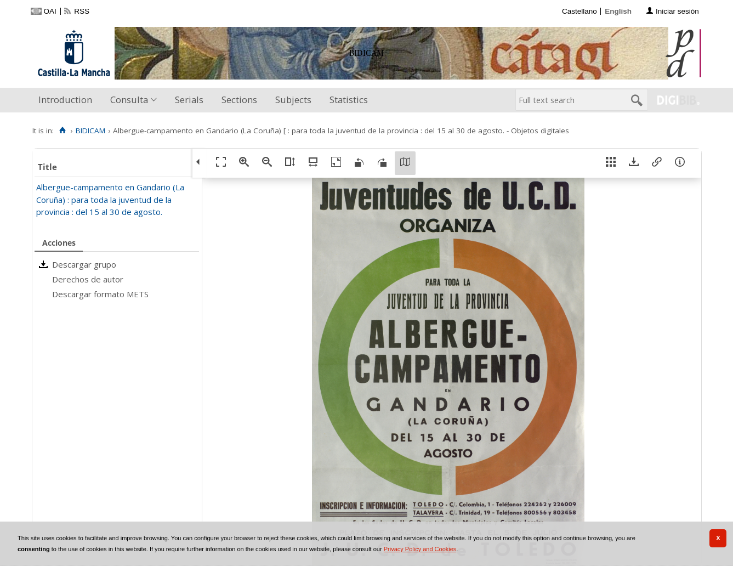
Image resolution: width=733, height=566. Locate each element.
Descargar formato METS (100, 293)
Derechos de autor (87, 279)
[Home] (62, 130)
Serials (189, 99)
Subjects (293, 99)
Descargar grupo (84, 264)
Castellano (579, 11)
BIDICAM (90, 130)
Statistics (348, 99)
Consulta (129, 99)
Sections (239, 99)
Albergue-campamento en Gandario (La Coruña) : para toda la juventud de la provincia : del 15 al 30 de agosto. (110, 199)
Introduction (65, 99)
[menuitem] (67, 100)
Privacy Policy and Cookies (420, 549)
